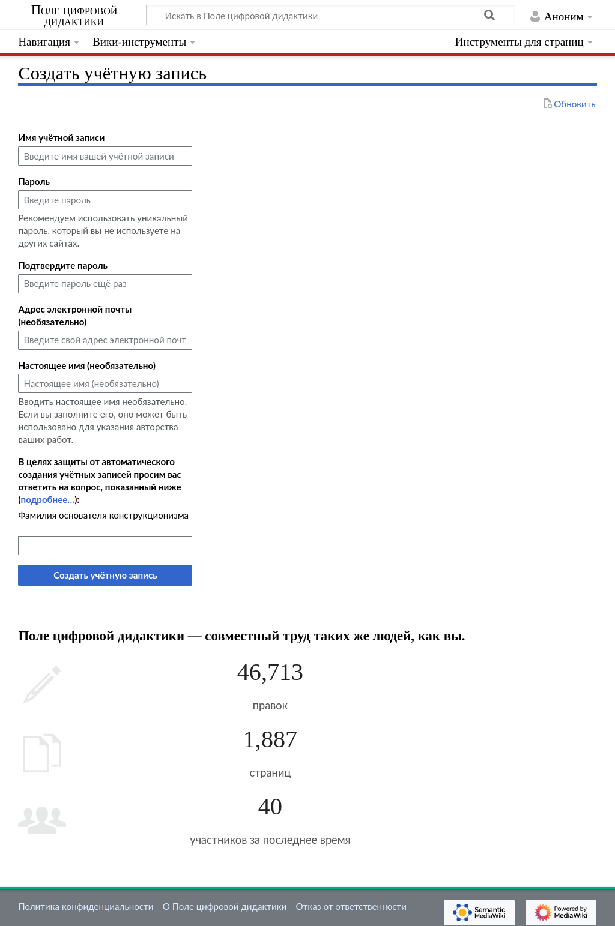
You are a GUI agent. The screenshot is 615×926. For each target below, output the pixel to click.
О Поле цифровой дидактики (225, 906)
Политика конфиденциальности (85, 906)
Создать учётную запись (105, 575)
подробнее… (48, 499)
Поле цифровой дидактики (74, 15)
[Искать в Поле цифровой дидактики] (331, 15)
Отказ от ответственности (351, 906)
